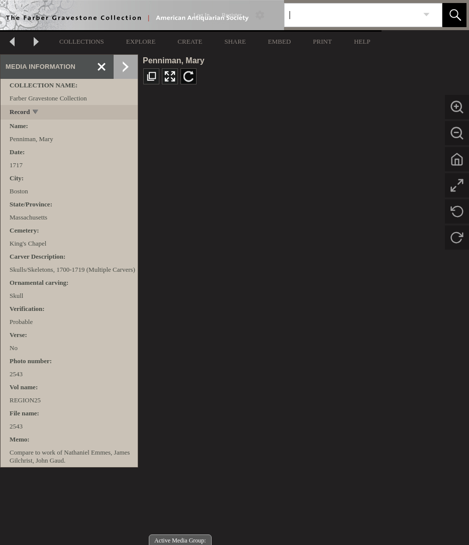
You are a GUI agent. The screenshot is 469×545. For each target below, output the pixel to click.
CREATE (189, 41)
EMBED (279, 41)
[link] (426, 15)
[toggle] (36, 113)
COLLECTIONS (81, 41)
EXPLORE (141, 41)
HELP (362, 41)
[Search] (351, 15)
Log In (202, 15)
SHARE (235, 41)
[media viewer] (303, 318)
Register (232, 15)
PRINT (322, 41)
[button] (454, 15)
